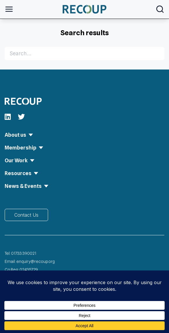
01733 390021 (23, 253)
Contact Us (26, 215)
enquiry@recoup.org (35, 261)
